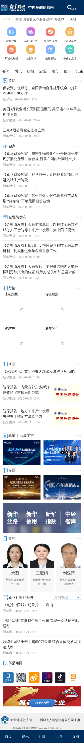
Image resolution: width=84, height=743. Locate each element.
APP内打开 (42, 702)
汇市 (79, 71)
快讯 (18, 71)
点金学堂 (27, 435)
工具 (58, 737)
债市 (67, 71)
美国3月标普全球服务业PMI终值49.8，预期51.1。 (45, 19)
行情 (42, 737)
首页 (8, 737)
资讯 (25, 737)
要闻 (5, 71)
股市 (55, 71)
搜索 (72, 7)
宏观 (42, 71)
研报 (30, 71)
